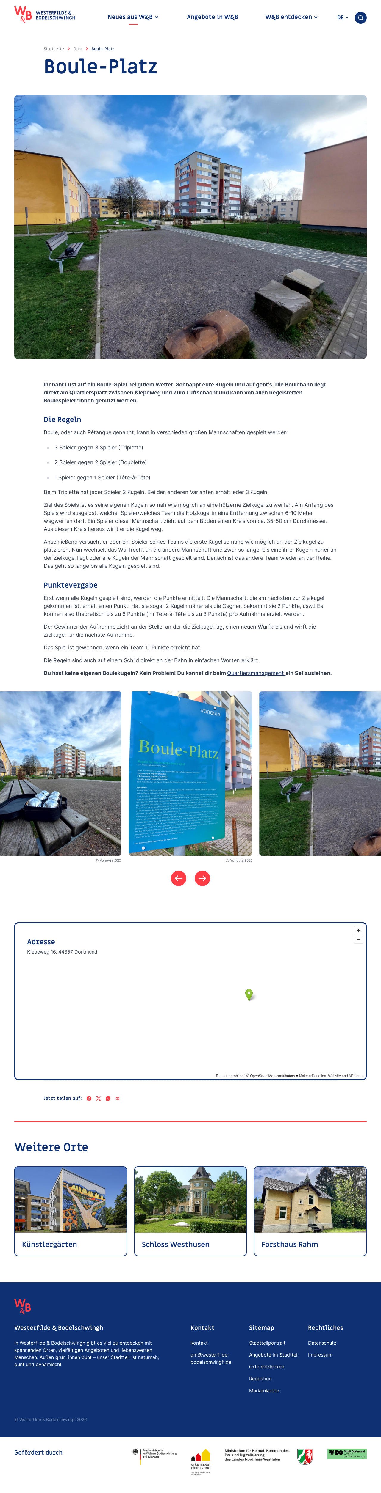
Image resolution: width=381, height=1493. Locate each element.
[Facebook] (89, 1098)
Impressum (320, 1355)
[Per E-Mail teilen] (117, 1098)
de (343, 17)
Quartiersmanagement (256, 673)
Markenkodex (264, 1390)
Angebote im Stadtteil (274, 1355)
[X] (98, 1098)
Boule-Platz (103, 49)
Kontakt (199, 1343)
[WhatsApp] (108, 1098)
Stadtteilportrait (267, 1343)
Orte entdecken (266, 1367)
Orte (78, 49)
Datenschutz (322, 1343)
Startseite (54, 49)
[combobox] (361, 18)
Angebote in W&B (212, 17)
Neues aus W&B (133, 17)
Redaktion (260, 1379)
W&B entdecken (291, 17)
